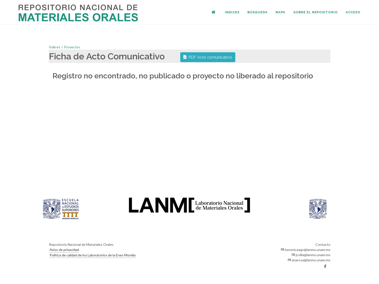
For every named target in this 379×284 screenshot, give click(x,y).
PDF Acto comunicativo (207, 57)
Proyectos (72, 47)
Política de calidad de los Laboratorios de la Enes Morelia (93, 255)
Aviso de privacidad (64, 250)
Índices (55, 47)
